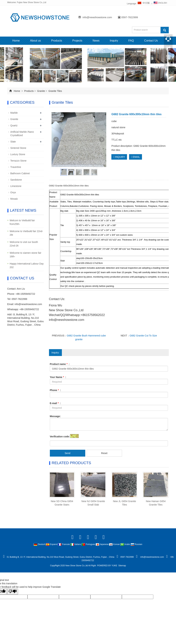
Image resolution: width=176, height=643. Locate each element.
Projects (77, 40)
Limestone (15, 186)
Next (101, 139)
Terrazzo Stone (18, 160)
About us (35, 40)
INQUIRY (119, 157)
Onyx (13, 192)
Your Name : (58, 377)
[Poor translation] (12, 592)
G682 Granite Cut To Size (143, 335)
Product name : (60, 364)
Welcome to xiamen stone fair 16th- (25, 254)
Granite (41, 91)
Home (16, 40)
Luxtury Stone (17, 154)
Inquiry (114, 40)
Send (67, 453)
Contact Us (151, 40)
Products (56, 40)
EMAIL (135, 157)
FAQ (131, 40)
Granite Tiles (55, 91)
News (96, 40)
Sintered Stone (18, 148)
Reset (104, 453)
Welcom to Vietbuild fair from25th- (22, 222)
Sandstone (16, 179)
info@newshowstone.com (97, 17)
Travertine (15, 167)
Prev (56, 139)
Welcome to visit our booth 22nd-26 (24, 244)
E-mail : (55, 403)
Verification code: (60, 436)
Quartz (14, 125)
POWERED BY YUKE (107, 565)
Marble (14, 112)
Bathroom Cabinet (20, 173)
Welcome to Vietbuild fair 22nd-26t (26, 233)
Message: (55, 416)
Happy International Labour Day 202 (27, 265)
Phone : (55, 390)
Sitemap (122, 565)
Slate (13, 141)
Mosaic (14, 198)
